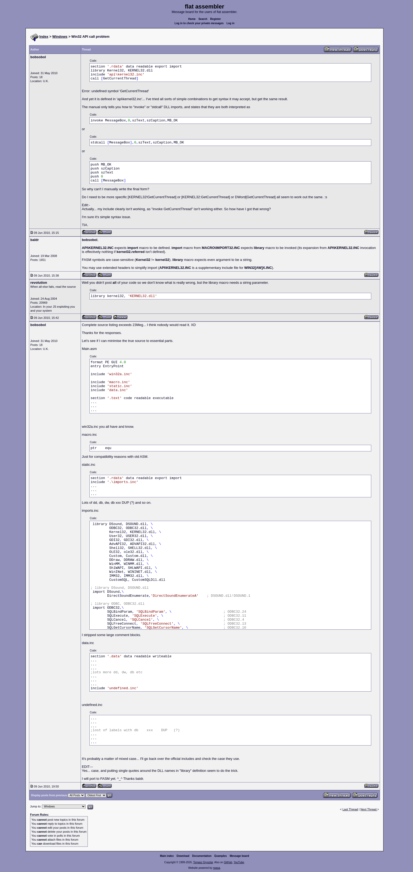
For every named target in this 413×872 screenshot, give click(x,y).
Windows (60, 37)
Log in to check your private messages (199, 23)
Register (215, 19)
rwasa (216, 867)
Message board (239, 855)
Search (202, 19)
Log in (231, 23)
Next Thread (368, 809)
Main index (167, 855)
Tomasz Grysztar (203, 862)
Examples (220, 855)
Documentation (202, 855)
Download (183, 855)
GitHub (228, 862)
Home (192, 19)
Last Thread (350, 809)
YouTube (238, 862)
